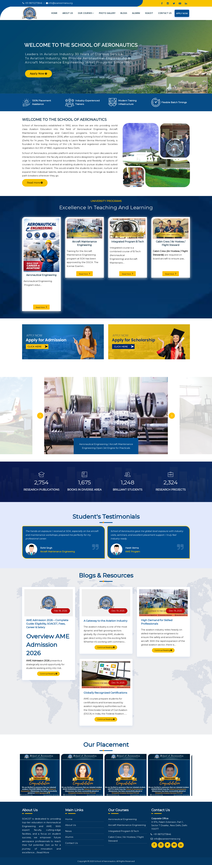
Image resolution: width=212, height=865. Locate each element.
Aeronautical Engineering (41, 275)
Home (54, 13)
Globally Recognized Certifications (105, 692)
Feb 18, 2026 (60, 610)
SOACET (149, 13)
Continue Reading (48, 674)
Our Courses (86, 13)
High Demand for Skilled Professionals (156, 622)
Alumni (136, 13)
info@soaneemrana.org (61, 3)
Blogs (123, 13)
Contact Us (165, 13)
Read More (41, 306)
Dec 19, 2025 (117, 610)
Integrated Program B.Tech (127, 241)
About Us (67, 13)
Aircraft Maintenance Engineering (84, 243)
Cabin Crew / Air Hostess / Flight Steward (170, 243)
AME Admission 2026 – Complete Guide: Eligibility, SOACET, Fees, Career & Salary (47, 624)
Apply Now (182, 13)
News (68, 831)
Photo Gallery (107, 13)
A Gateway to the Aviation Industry (105, 620)
